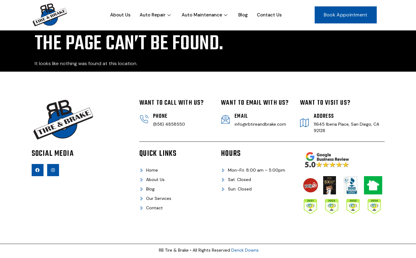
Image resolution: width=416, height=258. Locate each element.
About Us (120, 15)
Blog (243, 15)
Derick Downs (245, 250)
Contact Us (269, 15)
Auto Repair (155, 15)
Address (324, 116)
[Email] (225, 119)
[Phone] (144, 119)
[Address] (304, 122)
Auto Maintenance (204, 15)
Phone (160, 116)
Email (241, 116)
